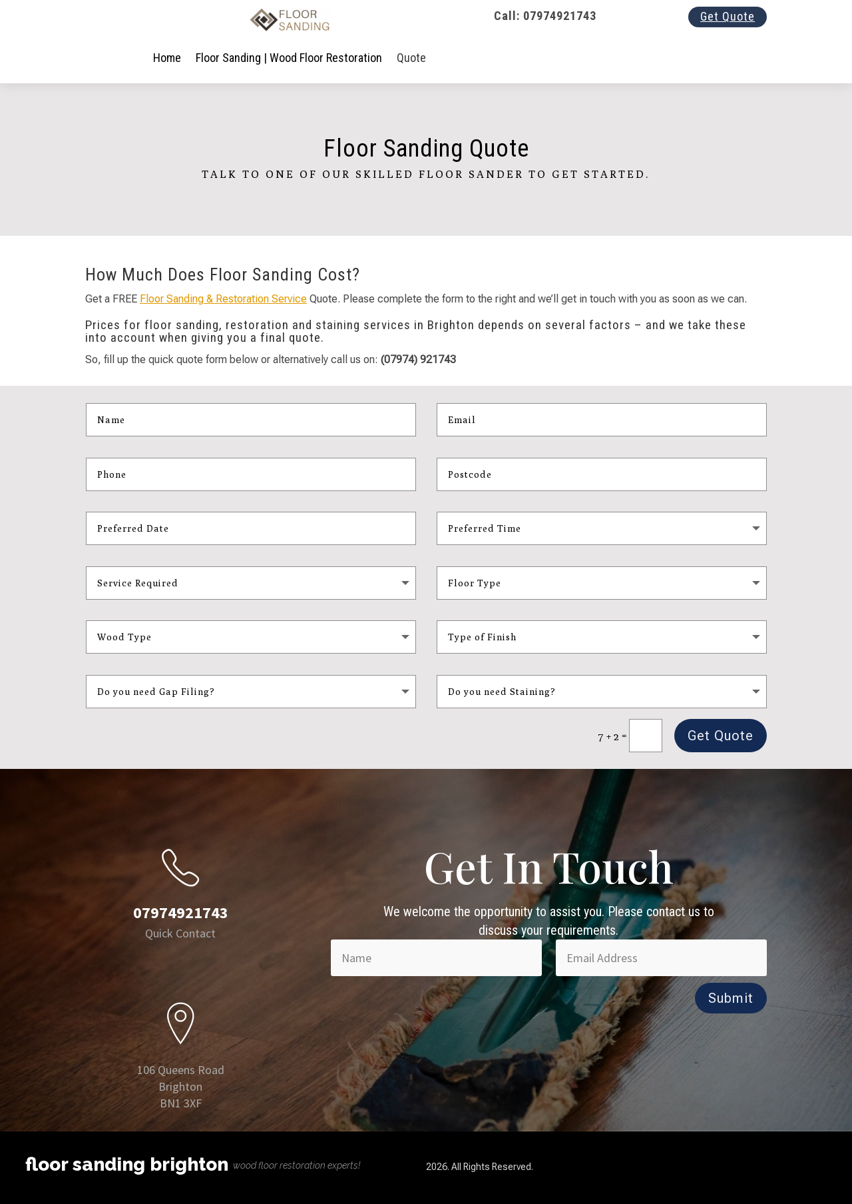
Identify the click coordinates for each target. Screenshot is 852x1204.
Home (167, 58)
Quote (411, 58)
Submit (730, 998)
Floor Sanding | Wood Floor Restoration (289, 58)
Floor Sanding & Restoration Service (223, 299)
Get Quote (727, 16)
